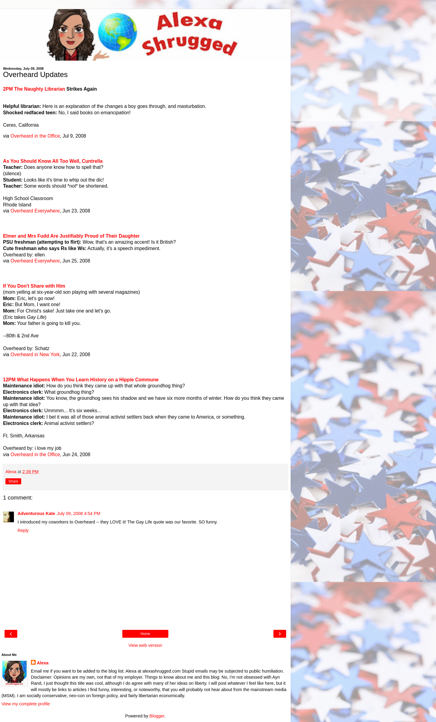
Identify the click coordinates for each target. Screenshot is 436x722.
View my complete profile (26, 703)
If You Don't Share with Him (34, 286)
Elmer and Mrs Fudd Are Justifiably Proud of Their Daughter (71, 236)
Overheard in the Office (35, 136)
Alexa (42, 662)
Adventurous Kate (36, 513)
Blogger (157, 716)
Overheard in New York (35, 354)
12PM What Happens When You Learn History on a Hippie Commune (81, 379)
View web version (145, 645)
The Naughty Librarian (39, 89)
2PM (8, 89)
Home (145, 634)
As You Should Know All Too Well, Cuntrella (53, 161)
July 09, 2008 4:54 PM (78, 513)
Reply (23, 530)
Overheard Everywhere (35, 210)
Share (13, 481)
